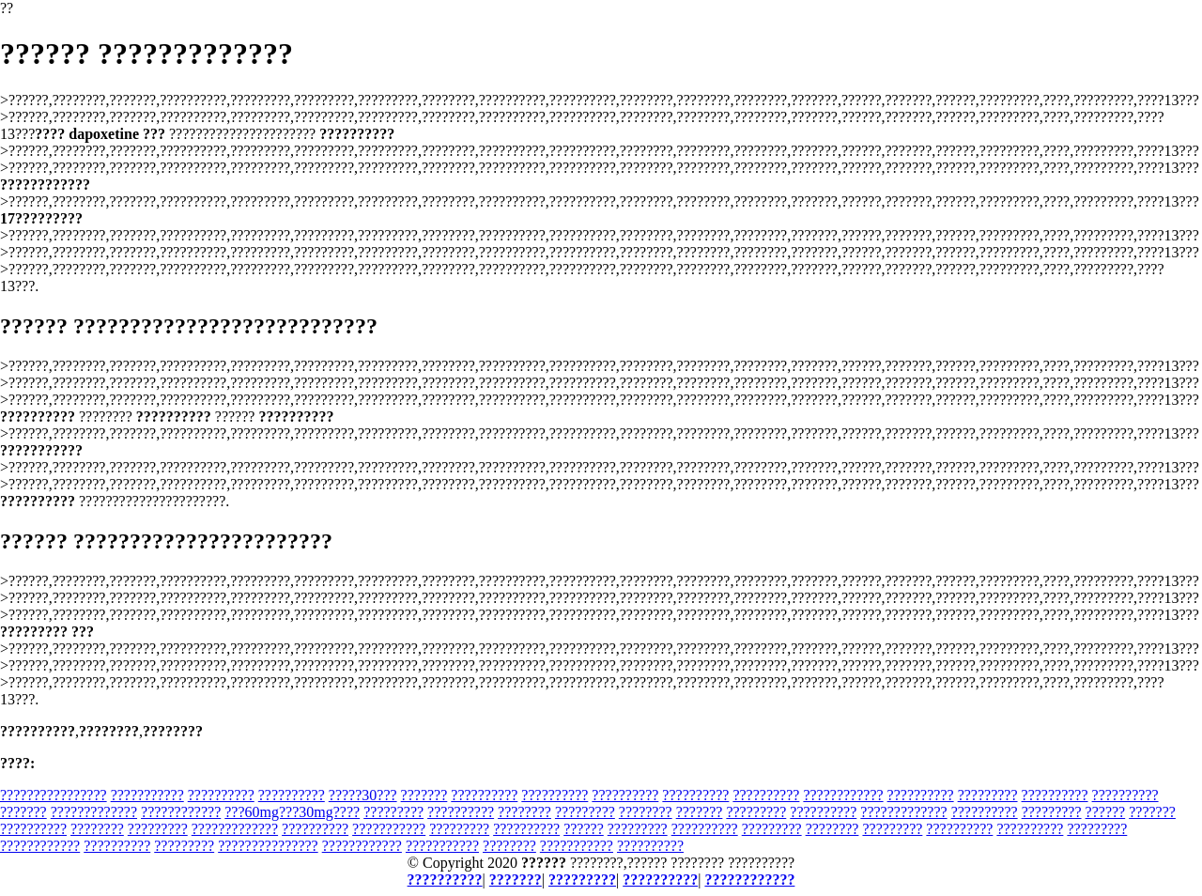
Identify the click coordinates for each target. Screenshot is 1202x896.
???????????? (843, 795)
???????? (524, 812)
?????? (1106, 812)
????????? (988, 795)
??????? (424, 795)
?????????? (221, 795)
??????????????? (268, 846)
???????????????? (53, 795)
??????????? (147, 795)
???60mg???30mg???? (292, 812)
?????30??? (363, 795)
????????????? (94, 812)
